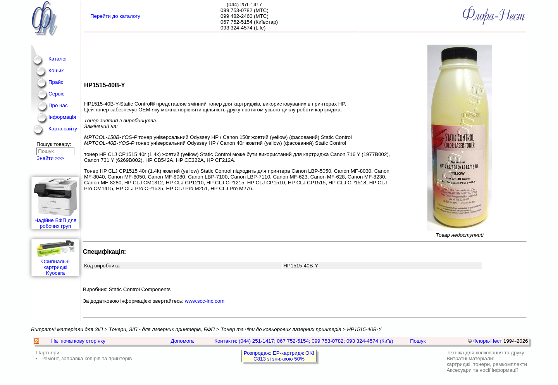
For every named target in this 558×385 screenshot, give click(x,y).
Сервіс (56, 94)
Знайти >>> (50, 158)
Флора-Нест (487, 341)
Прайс (56, 82)
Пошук (417, 341)
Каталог (57, 59)
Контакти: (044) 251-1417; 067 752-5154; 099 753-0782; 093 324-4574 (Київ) (303, 341)
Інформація (62, 117)
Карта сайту (62, 129)
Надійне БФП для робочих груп (55, 203)
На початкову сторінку (78, 341)
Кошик (56, 70)
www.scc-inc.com (204, 301)
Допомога (182, 341)
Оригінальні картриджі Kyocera (55, 257)
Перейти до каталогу (115, 16)
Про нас (58, 105)
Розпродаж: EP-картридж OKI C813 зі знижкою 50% (279, 356)
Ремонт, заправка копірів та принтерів (86, 358)
